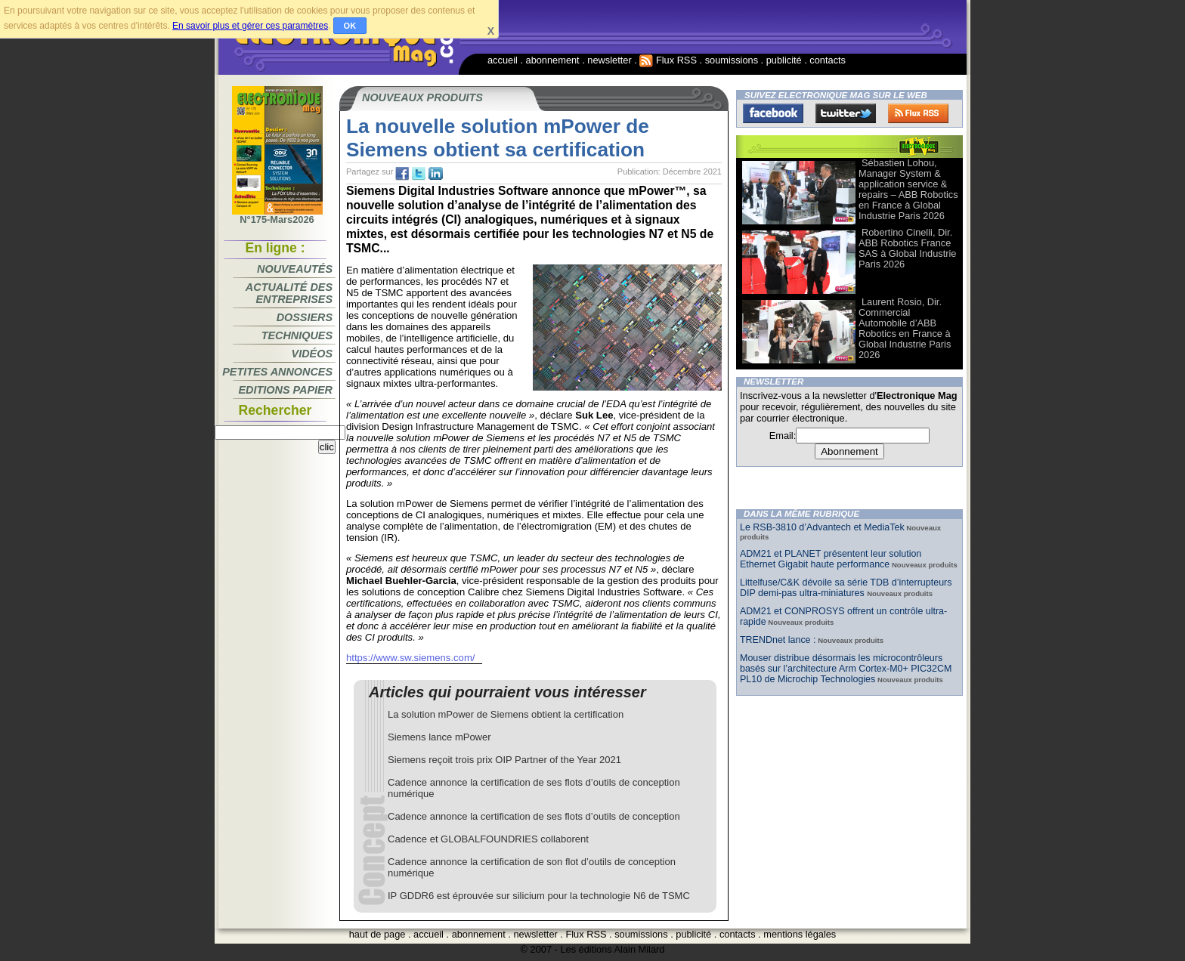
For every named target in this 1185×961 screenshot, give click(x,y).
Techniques (297, 335)
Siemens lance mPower (439, 737)
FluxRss (918, 113)
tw (418, 173)
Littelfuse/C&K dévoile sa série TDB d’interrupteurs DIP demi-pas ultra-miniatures (845, 587)
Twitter (845, 113)
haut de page (377, 934)
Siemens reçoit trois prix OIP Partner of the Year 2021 (504, 759)
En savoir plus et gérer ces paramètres (250, 25)
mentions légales (799, 934)
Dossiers (305, 317)
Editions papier (286, 390)
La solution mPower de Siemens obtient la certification (505, 714)
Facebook (773, 113)
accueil (502, 60)
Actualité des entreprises (289, 293)
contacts (827, 60)
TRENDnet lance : (777, 640)
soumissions (731, 60)
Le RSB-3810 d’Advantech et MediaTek (822, 527)
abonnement (553, 60)
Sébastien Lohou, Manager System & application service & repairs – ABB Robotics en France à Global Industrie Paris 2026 (908, 189)
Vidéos (312, 354)
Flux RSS (668, 60)
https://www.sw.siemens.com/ (410, 657)
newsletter (609, 60)
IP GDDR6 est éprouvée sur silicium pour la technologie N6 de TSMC (539, 895)
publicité (784, 60)
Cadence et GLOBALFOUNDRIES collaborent (488, 839)
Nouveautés (295, 269)
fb (402, 173)
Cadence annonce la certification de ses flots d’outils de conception (534, 816)
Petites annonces (277, 372)
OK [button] (350, 25)
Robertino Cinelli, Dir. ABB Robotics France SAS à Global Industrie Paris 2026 (907, 248)
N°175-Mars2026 (277, 215)
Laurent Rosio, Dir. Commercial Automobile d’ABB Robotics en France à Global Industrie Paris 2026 (905, 328)
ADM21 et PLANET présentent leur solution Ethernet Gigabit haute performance (830, 559)
